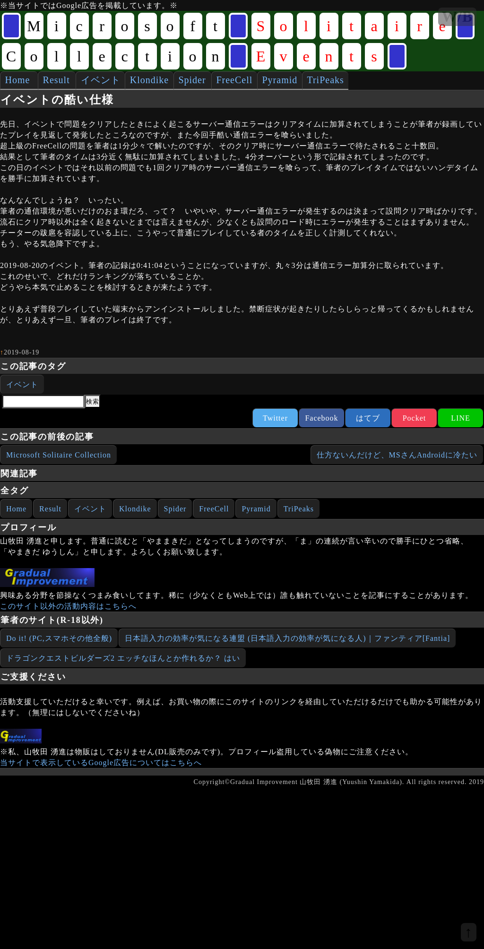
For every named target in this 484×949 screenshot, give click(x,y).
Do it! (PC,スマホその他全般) (59, 638)
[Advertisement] (75, 799)
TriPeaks (325, 80)
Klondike (149, 80)
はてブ (368, 418)
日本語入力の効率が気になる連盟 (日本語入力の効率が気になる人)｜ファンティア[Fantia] (287, 638)
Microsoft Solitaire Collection (58, 455)
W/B (457, 16)
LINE (460, 418)
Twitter (275, 418)
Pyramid (279, 80)
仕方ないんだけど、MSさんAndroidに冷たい (397, 455)
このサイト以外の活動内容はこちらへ (68, 606)
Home (17, 80)
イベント (101, 80)
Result (56, 80)
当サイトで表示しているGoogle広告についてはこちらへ (101, 763)
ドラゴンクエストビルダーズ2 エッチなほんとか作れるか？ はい (123, 658)
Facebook (321, 418)
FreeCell (234, 80)
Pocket (414, 418)
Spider (192, 80)
